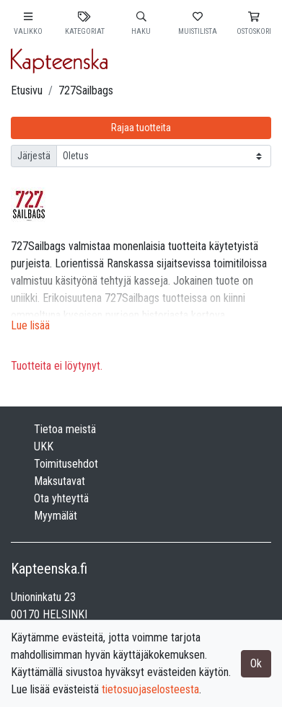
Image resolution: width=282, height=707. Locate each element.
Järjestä (33, 155)
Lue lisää (30, 325)
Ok (256, 663)
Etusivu (27, 90)
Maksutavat (59, 481)
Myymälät (55, 516)
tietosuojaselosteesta (150, 689)
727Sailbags (85, 90)
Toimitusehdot (66, 464)
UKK (43, 446)
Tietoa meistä (65, 429)
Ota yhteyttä (61, 498)
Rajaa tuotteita (141, 127)
